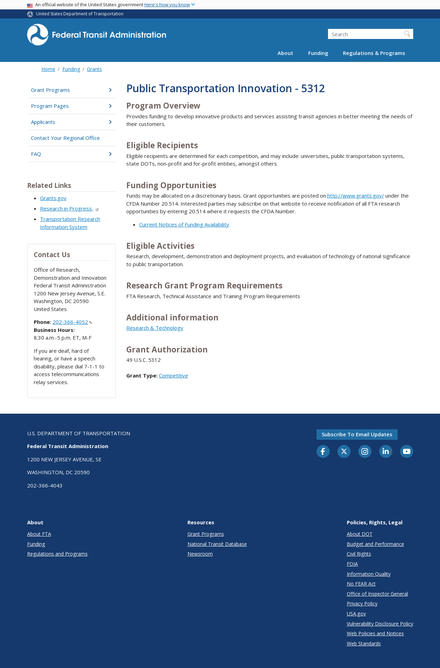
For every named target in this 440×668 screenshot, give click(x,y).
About (285, 52)
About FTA (39, 534)
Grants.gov (53, 197)
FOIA (352, 563)
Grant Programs (71, 89)
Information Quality (369, 574)
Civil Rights (359, 553)
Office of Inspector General (377, 593)
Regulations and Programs (57, 553)
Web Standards (364, 643)
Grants (94, 69)
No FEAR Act (361, 583)
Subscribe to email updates (357, 434)
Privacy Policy (362, 603)
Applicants (71, 121)
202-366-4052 (72, 321)
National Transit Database (217, 544)
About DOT (360, 534)
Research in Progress (69, 208)
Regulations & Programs (374, 52)
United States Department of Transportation (79, 14)
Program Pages (71, 105)
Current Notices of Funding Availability (184, 224)
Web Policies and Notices (375, 633)
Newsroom (200, 553)
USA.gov (356, 613)
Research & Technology (154, 327)
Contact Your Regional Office (65, 137)
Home (48, 69)
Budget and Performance (375, 544)
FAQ (71, 153)
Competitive (173, 375)
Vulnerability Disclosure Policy (380, 623)
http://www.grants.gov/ (355, 195)
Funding (318, 52)
